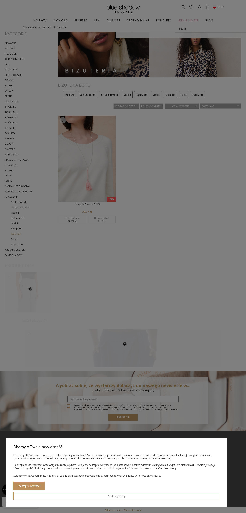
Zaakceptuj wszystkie (56, 494)
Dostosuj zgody (26, 494)
